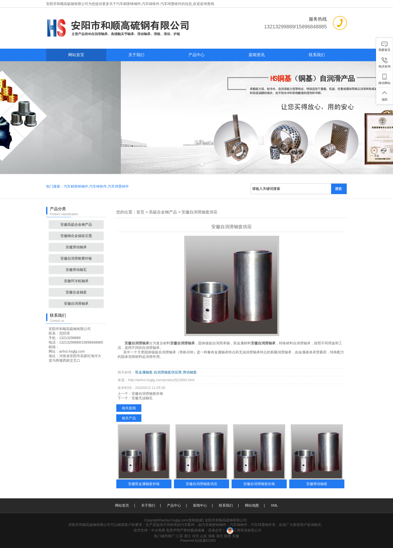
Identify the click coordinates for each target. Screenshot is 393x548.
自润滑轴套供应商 (168, 372)
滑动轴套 (190, 372)
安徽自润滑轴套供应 (199, 212)
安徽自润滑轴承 (76, 303)
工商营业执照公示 (244, 530)
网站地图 (252, 505)
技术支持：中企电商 (149, 530)
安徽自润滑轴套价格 (147, 394)
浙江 (187, 536)
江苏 (179, 536)
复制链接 (195, 520)
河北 (195, 536)
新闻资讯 (257, 55)
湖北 (219, 536)
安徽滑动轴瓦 (76, 270)
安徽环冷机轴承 (76, 281)
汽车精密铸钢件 (128, 4)
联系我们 (317, 55)
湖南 (211, 536)
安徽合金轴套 (76, 292)
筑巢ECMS (207, 540)
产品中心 (196, 55)
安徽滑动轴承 (76, 247)
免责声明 (173, 530)
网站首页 (76, 55)
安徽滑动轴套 (316, 484)
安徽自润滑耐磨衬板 (76, 258)
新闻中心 (200, 505)
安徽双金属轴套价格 (144, 484)
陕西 (227, 536)
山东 (203, 536)
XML (274, 505)
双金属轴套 (144, 372)
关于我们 (136, 55)
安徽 (235, 536)
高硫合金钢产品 (163, 212)
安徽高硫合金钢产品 (76, 224)
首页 (140, 212)
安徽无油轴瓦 (142, 398)
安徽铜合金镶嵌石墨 (76, 236)
